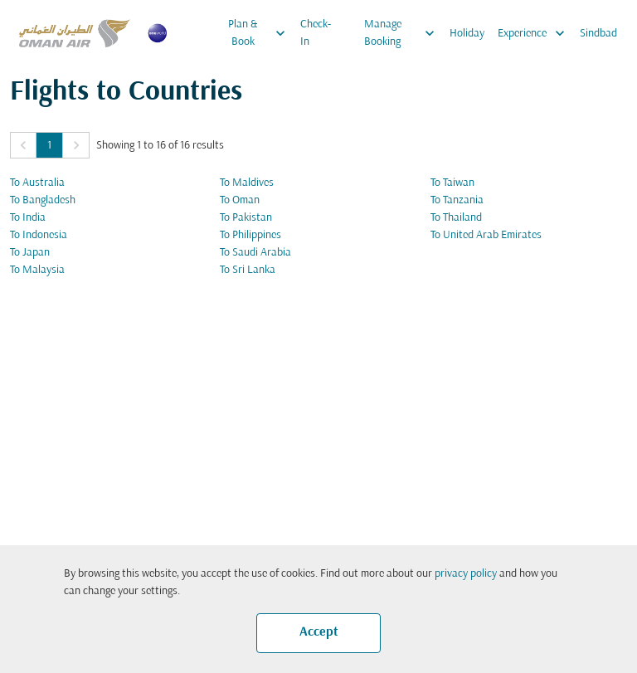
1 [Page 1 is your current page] (49, 145)
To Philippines (250, 235)
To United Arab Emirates (486, 235)
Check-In (315, 33)
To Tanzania (457, 200)
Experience (535, 33)
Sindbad (598, 33)
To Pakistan (246, 218)
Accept (318, 632)
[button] (23, 145)
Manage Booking (403, 33)
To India (28, 218)
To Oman (240, 200)
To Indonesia (38, 235)
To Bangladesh (42, 200)
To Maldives (247, 183)
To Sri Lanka (247, 270)
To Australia (37, 183)
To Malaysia (37, 270)
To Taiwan (452, 183)
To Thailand (456, 218)
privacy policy (466, 574)
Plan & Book (260, 33)
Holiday (467, 33)
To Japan (30, 252)
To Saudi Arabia (255, 252)
